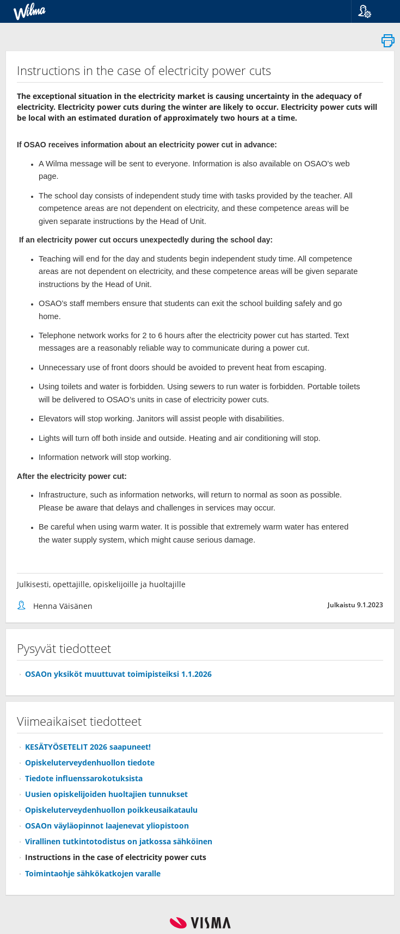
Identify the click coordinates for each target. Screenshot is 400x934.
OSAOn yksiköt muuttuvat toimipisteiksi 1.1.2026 (118, 674)
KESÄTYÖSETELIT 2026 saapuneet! (88, 747)
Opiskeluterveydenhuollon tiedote (90, 762)
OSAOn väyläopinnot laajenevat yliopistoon (107, 825)
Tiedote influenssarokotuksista (84, 778)
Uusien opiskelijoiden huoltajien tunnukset (106, 794)
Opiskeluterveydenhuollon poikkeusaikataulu (111, 810)
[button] (371, 11)
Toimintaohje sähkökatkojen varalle (93, 873)
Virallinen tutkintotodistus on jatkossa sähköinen (118, 841)
